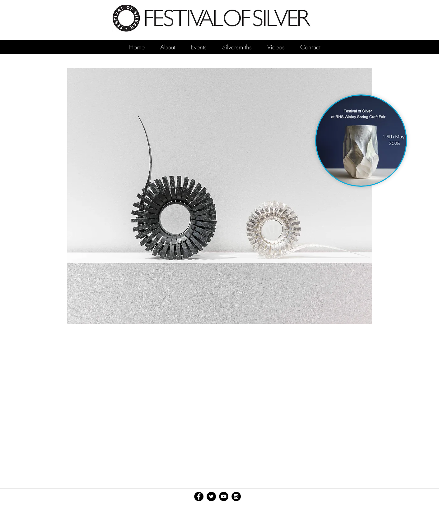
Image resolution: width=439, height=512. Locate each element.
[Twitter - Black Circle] (211, 496)
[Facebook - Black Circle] (198, 496)
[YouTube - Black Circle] (223, 496)
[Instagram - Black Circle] (236, 496)
